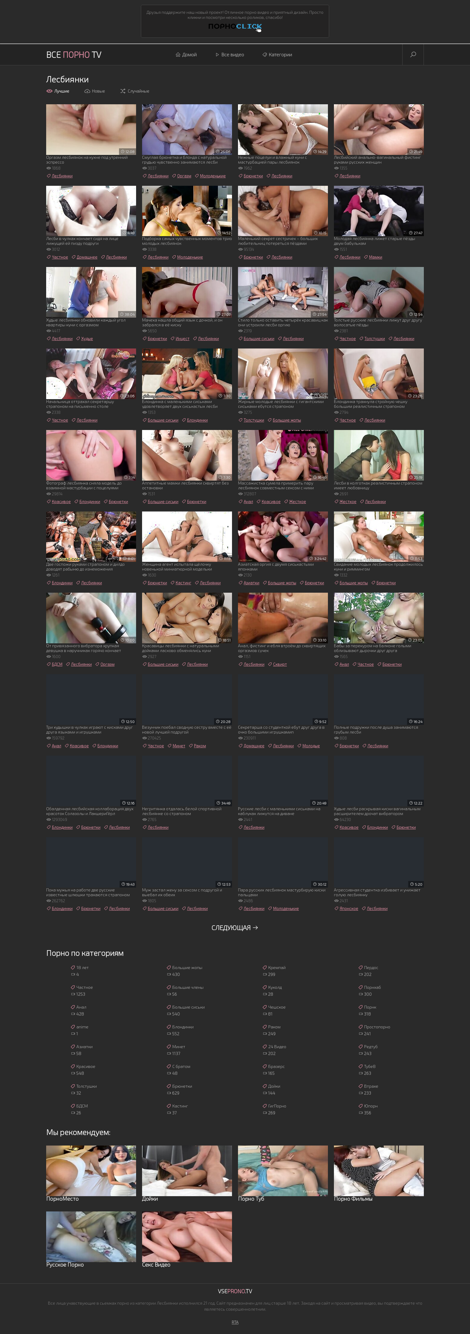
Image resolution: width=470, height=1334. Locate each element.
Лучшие (57, 91)
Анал (245, 501)
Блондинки (194, 420)
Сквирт (277, 664)
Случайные (134, 91)
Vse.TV (235, 1291)
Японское (346, 908)
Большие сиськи (256, 338)
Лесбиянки (59, 176)
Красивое (58, 501)
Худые (84, 338)
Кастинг (180, 583)
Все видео (229, 54)
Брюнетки (250, 176)
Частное (57, 257)
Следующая (235, 927)
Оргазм (181, 176)
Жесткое (295, 501)
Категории (277, 54)
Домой (186, 54)
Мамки (372, 257)
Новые (94, 91)
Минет (176, 746)
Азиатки (248, 583)
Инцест (179, 338)
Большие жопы (284, 420)
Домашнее (84, 257)
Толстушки (372, 338)
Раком (197, 746)
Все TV (73, 54)
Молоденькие (210, 176)
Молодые (308, 746)
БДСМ (54, 664)
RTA (235, 1322)
